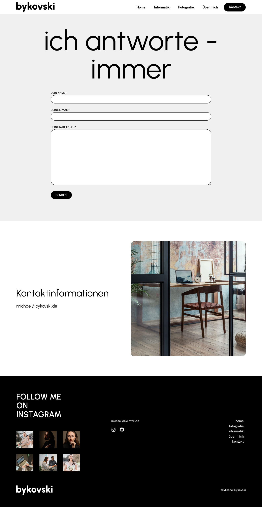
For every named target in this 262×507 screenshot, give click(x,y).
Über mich (210, 7)
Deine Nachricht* (131, 156)
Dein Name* (131, 96)
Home (140, 7)
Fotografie (186, 7)
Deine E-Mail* (131, 113)
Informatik (161, 7)
